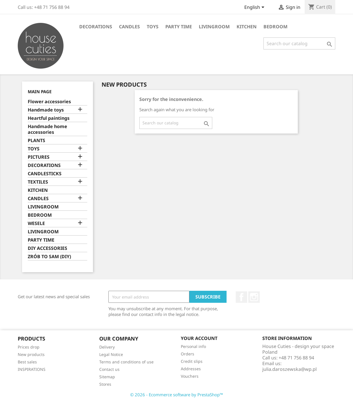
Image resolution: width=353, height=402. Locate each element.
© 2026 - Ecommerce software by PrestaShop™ (176, 394)
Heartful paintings (49, 118)
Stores (105, 384)
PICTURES (38, 157)
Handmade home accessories (47, 129)
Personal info (193, 346)
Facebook (241, 297)
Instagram (254, 297)
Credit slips (192, 361)
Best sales (27, 362)
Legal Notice (111, 354)
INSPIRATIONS (31, 369)
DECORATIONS (95, 26)
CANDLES (129, 26)
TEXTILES (38, 182)
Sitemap (107, 376)
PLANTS (36, 141)
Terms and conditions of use (126, 362)
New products (31, 354)
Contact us (109, 369)
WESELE (36, 223)
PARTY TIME (178, 26)
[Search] (299, 43)
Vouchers (190, 376)
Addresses (191, 368)
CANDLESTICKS (45, 174)
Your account (199, 338)
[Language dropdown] (255, 7)
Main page (39, 91)
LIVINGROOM (214, 26)
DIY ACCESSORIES (47, 248)
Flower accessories (49, 102)
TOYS (152, 26)
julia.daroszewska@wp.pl (289, 369)
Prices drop (28, 347)
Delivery (107, 347)
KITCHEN (247, 26)
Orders (187, 354)
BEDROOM (275, 26)
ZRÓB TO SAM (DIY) (49, 257)
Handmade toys (46, 110)
